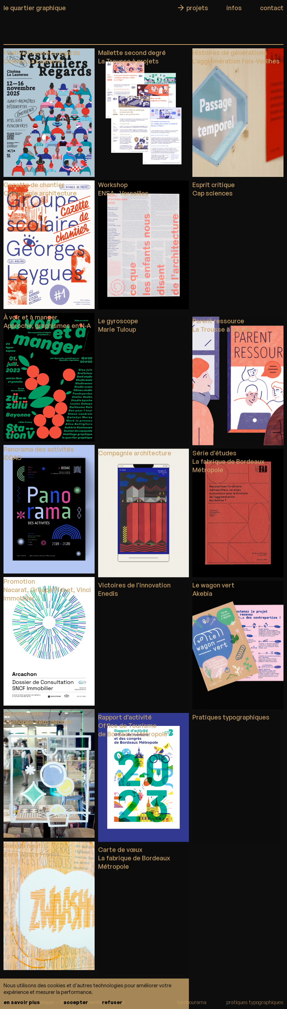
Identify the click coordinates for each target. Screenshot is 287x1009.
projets (197, 8)
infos (234, 8)
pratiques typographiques (254, 1002)
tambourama (191, 1002)
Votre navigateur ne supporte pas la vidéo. (237, 244)
